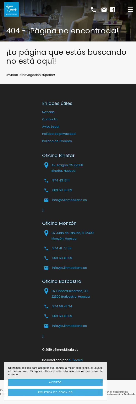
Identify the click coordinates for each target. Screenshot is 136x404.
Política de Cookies (57, 140)
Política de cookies (55, 392)
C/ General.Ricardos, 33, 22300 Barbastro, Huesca (70, 294)
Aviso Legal (50, 126)
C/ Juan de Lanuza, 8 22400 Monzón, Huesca (72, 236)
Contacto (50, 119)
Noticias (48, 111)
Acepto (55, 382)
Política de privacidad (59, 133)
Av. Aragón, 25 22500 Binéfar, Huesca (67, 168)
